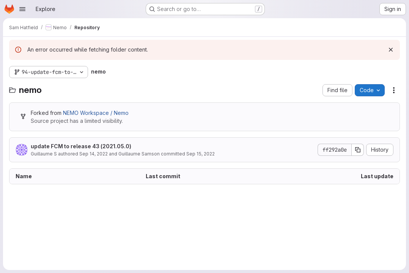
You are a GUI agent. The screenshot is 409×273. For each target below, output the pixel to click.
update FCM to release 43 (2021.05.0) (81, 146)
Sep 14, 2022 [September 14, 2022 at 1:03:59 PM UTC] (93, 154)
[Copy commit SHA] (358, 150)
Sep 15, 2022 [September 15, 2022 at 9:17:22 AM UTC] (200, 154)
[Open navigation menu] (22, 9)
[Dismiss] (390, 49)
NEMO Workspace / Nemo (96, 113)
